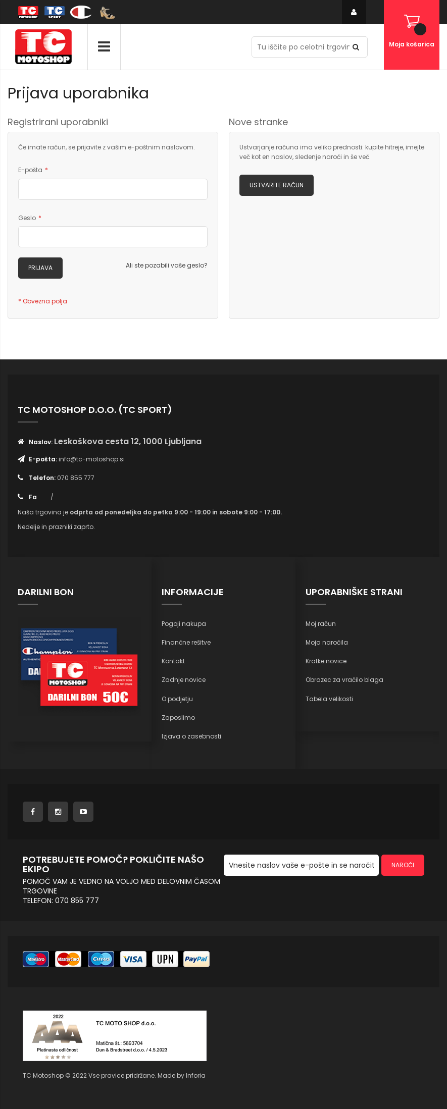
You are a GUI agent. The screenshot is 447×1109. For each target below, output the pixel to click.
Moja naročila (327, 642)
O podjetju (177, 699)
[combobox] (310, 47)
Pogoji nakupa (184, 623)
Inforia (196, 1075)
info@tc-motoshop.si (92, 459)
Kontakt (173, 661)
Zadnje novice (184, 679)
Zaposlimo (178, 717)
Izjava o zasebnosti (191, 736)
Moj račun (321, 623)
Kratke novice (326, 661)
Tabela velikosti (329, 699)
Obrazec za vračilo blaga (344, 679)
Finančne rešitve (186, 642)
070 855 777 (75, 477)
